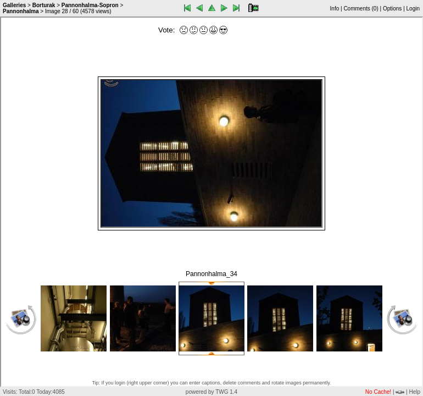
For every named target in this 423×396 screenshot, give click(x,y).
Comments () (360, 9)
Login (413, 9)
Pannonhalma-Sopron (90, 5)
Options (392, 9)
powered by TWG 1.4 (211, 392)
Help (414, 392)
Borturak (43, 5)
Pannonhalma (21, 11)
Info (334, 9)
